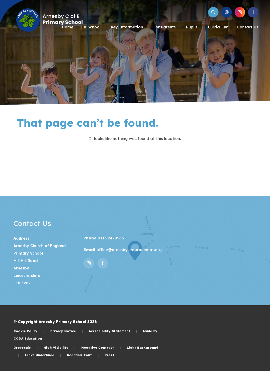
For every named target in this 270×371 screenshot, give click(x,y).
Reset (109, 355)
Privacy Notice (66, 331)
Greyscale (26, 347)
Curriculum (220, 27)
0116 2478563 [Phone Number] (110, 237)
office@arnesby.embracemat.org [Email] (128, 249)
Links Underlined (43, 355)
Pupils (194, 27)
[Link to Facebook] (253, 12)
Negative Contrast (101, 347)
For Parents (167, 27)
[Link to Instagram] (240, 12)
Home (67, 27)
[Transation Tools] (226, 12)
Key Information (129, 27)
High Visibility (59, 347)
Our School (92, 27)
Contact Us (247, 27)
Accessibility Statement (113, 331)
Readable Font (83, 355)
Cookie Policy (29, 331)
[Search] (213, 12)
